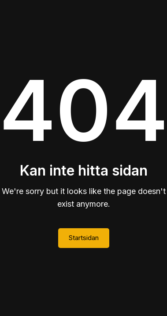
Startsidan (84, 237)
